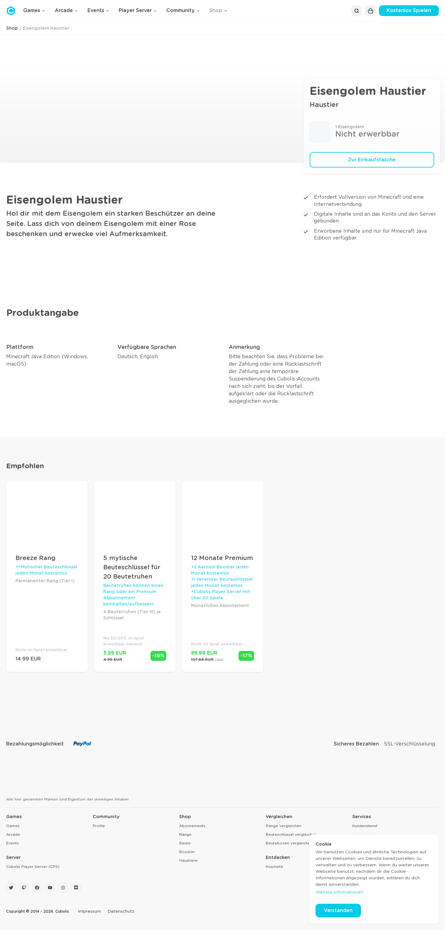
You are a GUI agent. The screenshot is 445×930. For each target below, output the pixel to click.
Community (106, 817)
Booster (187, 852)
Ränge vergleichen (283, 826)
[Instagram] (63, 888)
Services (361, 817)
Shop (12, 28)
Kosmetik (274, 866)
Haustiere (188, 860)
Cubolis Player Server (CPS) (32, 866)
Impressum (89, 911)
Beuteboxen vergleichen (289, 843)
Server (13, 858)
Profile (99, 826)
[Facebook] (37, 888)
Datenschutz (121, 911)
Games (14, 817)
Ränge (185, 834)
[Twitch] (24, 888)
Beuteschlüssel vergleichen (291, 834)
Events (12, 843)
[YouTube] (50, 888)
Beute (185, 843)
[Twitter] (11, 888)
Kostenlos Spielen (409, 10)
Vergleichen (279, 817)
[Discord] (76, 888)
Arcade (13, 834)
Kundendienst (365, 826)
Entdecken (278, 858)
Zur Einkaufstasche (372, 159)
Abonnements (192, 826)
